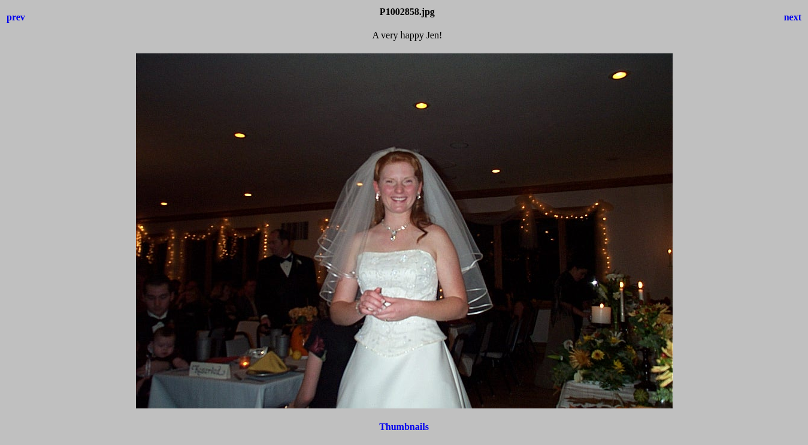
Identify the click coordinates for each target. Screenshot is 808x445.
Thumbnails (404, 427)
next (792, 17)
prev (16, 17)
